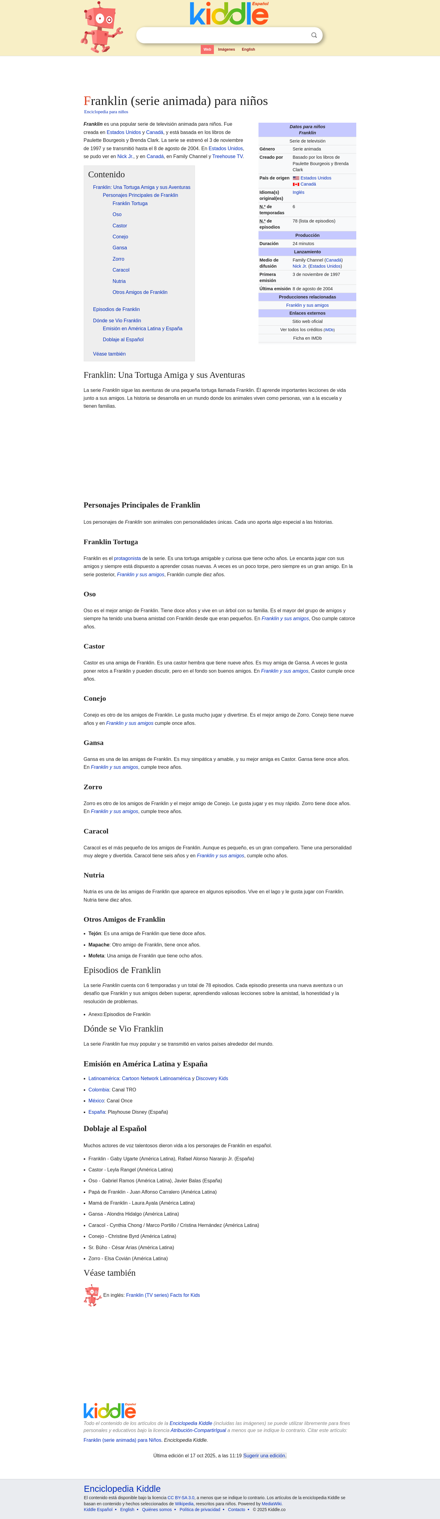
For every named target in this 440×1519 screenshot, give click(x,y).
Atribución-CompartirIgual (198, 1430)
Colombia (99, 1089)
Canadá (308, 184)
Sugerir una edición (264, 1455)
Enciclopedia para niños (106, 111)
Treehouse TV (227, 156)
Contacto (236, 1509)
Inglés (298, 192)
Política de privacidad (200, 1509)
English (248, 49)
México (96, 1100)
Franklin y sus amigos (307, 305)
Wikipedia (184, 1503)
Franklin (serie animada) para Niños (122, 1440)
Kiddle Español (98, 1509)
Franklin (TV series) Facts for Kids (163, 1295)
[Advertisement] (220, 73)
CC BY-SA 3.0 (181, 1497)
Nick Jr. (300, 266)
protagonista (127, 558)
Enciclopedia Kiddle (191, 1423)
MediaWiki (272, 1503)
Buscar (314, 35)
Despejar (301, 35)
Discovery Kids (212, 1078)
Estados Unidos (316, 177)
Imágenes (226, 49)
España (97, 1112)
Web (207, 49)
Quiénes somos (157, 1509)
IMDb (329, 330)
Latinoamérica (104, 1078)
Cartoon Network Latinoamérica (156, 1078)
